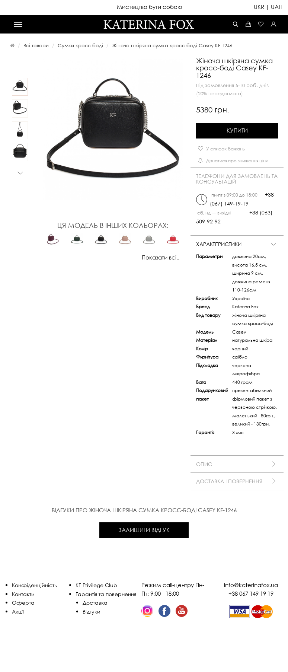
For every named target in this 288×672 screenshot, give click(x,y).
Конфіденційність (34, 585)
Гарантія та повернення (106, 594)
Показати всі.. (160, 257)
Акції (18, 611)
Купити (237, 130)
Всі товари (36, 45)
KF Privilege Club (96, 585)
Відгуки (91, 611)
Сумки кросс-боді (80, 45)
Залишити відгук (144, 529)
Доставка (95, 602)
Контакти (23, 594)
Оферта (23, 602)
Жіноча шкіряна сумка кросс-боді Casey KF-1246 (172, 45)
